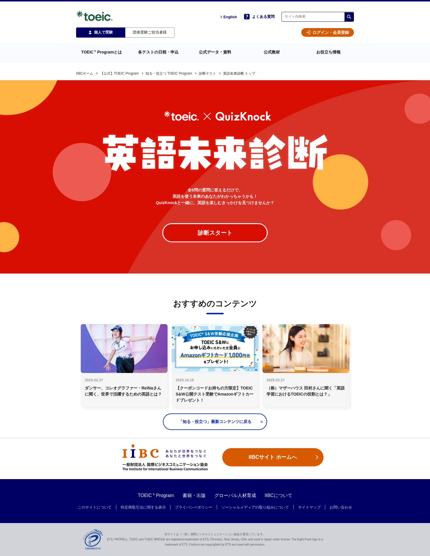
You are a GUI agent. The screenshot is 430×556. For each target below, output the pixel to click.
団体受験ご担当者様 (150, 32)
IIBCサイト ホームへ (273, 457)
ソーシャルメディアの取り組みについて (255, 507)
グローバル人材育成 (235, 495)
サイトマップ (309, 507)
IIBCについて (278, 495)
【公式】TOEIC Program (119, 73)
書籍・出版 (194, 495)
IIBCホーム (84, 73)
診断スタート (215, 233)
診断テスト (207, 73)
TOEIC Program (156, 495)
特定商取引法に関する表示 (143, 507)
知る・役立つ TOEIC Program (169, 73)
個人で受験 (101, 32)
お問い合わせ (341, 507)
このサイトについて (95, 507)
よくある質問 (259, 16)
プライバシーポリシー (193, 507)
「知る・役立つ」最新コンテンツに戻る (215, 421)
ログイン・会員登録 (327, 32)
